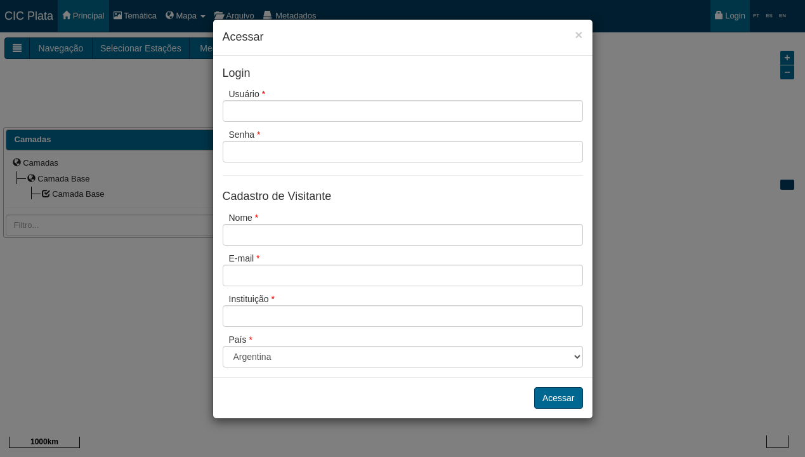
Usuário (247, 94)
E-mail (244, 258)
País (240, 339)
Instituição (252, 299)
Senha (245, 134)
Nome (244, 218)
